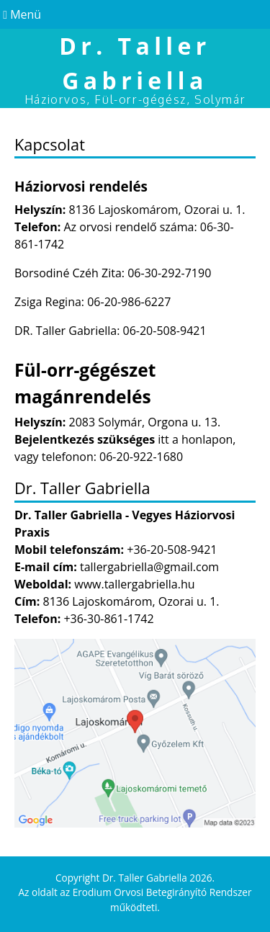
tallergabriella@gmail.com (149, 567)
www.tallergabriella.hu (134, 584)
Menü (20, 14)
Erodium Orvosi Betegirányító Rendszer (162, 892)
